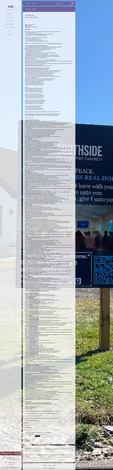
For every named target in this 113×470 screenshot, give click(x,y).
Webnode (52, 468)
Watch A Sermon (10, 27)
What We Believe (9, 24)
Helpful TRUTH (9, 21)
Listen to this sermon (31, 17)
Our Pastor (9, 17)
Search (72, 3)
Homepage (10, 14)
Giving (9, 31)
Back (27, 440)
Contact (9, 34)
